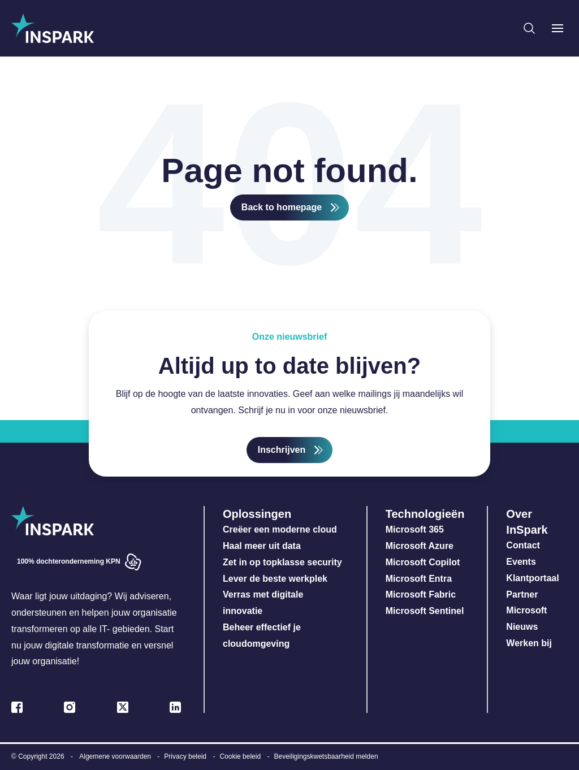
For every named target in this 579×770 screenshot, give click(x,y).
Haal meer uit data (262, 546)
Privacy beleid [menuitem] (185, 756)
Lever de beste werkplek (275, 578)
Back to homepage (281, 207)
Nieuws (522, 626)
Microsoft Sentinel (425, 611)
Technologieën (425, 514)
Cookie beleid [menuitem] (240, 756)
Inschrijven (281, 450)
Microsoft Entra (420, 578)
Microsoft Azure (419, 546)
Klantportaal (532, 578)
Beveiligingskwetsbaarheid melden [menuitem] (326, 756)
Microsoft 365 (415, 529)
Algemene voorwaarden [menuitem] (115, 756)
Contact (523, 545)
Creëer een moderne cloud (280, 529)
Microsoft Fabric (421, 594)
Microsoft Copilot (423, 562)
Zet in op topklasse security (282, 562)
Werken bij (529, 643)
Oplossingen (257, 514)
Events (520, 561)
